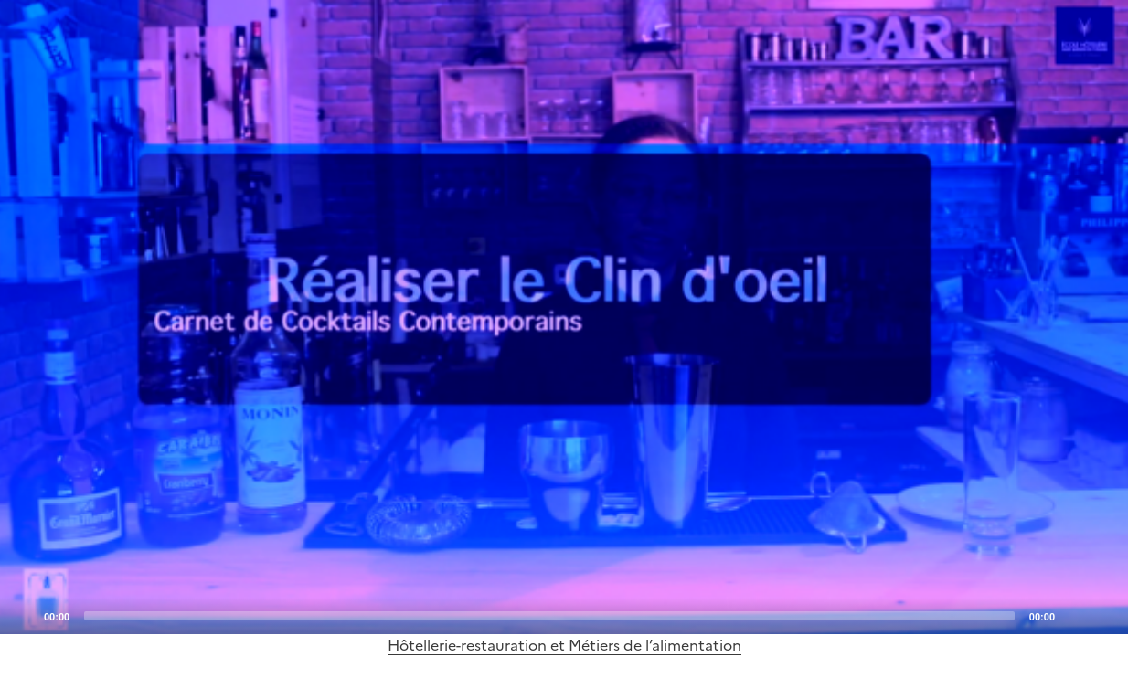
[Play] (564, 317)
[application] (564, 317)
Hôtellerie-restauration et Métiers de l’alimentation (564, 645)
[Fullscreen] (1103, 615)
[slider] (549, 615)
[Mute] (1074, 615)
